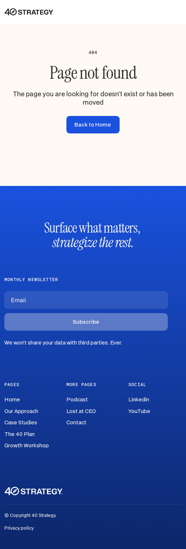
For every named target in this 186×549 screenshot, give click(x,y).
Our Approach (21, 411)
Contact (76, 422)
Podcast (77, 399)
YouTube (139, 411)
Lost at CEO (81, 411)
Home (12, 399)
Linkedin (138, 399)
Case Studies (20, 422)
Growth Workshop (26, 445)
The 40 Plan (19, 434)
